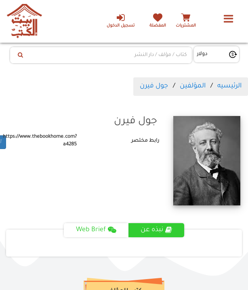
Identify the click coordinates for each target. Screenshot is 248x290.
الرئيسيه (229, 86)
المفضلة (157, 26)
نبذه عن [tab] (156, 230)
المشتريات (186, 26)
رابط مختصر (145, 141)
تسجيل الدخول (121, 20)
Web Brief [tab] (96, 230)
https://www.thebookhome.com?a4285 (41, 140)
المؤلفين (193, 86)
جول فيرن (154, 86)
